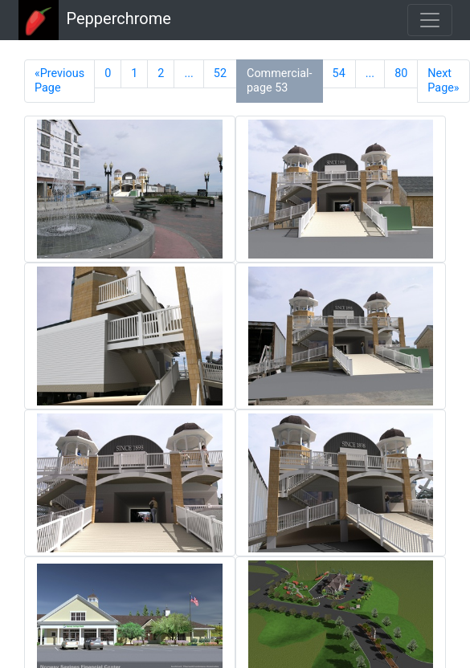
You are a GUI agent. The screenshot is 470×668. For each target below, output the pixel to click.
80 (400, 73)
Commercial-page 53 (280, 81)
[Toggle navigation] (429, 20)
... (188, 73)
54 (339, 73)
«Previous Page (59, 81)
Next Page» (443, 81)
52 (220, 73)
